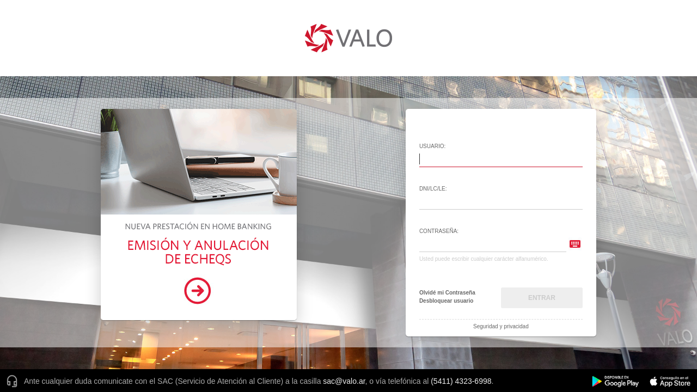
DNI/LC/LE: (433, 189)
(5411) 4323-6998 (461, 381)
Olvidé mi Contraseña (447, 293)
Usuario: (432, 146)
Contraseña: (438, 231)
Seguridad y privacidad (501, 326)
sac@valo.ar (344, 381)
